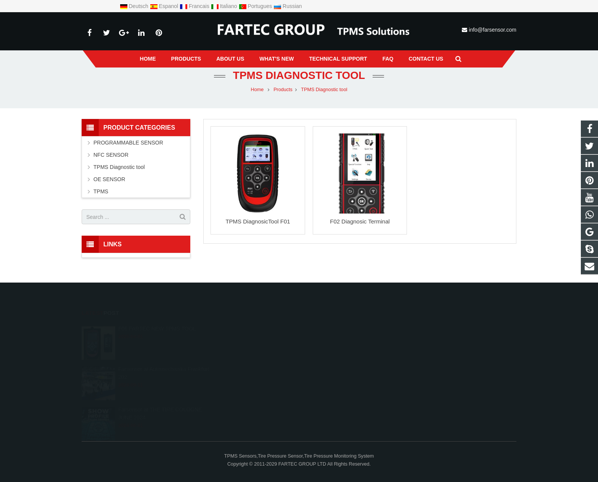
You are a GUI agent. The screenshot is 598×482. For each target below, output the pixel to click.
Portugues (256, 6)
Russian (287, 6)
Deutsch (135, 6)
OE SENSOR (109, 179)
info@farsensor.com (492, 30)
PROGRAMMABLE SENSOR (128, 143)
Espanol (165, 6)
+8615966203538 (256, 326)
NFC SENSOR (111, 155)
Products (283, 89)
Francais (195, 6)
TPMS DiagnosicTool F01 (257, 221)
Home (257, 89)
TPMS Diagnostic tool (299, 75)
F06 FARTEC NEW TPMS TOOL (157, 318)
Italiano (225, 6)
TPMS (100, 191)
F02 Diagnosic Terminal (359, 221)
